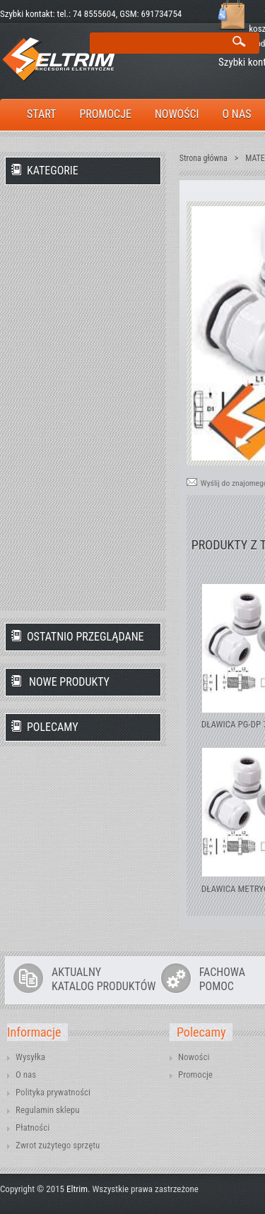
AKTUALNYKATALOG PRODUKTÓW (103, 979)
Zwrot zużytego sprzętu (58, 1145)
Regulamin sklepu (48, 1110)
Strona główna (203, 158)
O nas (26, 1074)
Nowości (193, 1057)
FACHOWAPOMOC (222, 979)
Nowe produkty (69, 682)
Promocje (195, 1074)
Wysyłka (30, 1057)
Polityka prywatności (53, 1092)
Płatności (32, 1127)
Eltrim (77, 1189)
